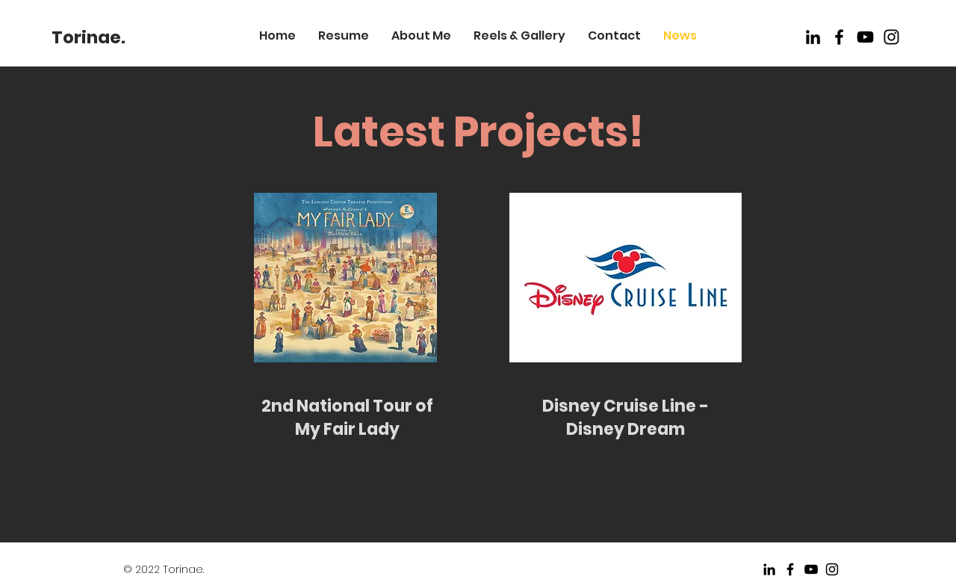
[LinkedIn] (813, 37)
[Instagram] (891, 37)
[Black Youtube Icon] (865, 37)
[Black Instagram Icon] (832, 569)
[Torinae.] (88, 37)
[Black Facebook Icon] (839, 37)
